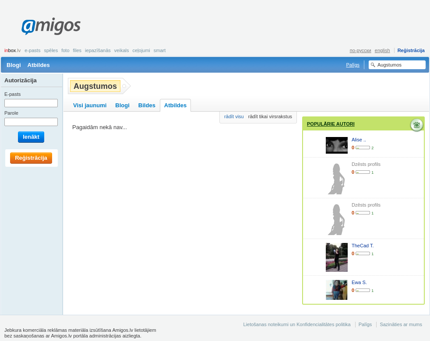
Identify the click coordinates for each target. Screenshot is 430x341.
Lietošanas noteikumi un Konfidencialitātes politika (296, 324)
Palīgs (353, 64)
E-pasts (32, 50)
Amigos (51, 26)
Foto (65, 50)
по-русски (360, 50)
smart (160, 50)
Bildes (146, 105)
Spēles (51, 50)
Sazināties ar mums (401, 324)
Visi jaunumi (89, 105)
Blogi (14, 65)
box (12, 50)
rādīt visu (234, 116)
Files (77, 50)
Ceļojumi (141, 50)
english (382, 50)
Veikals (121, 50)
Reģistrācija (411, 50)
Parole (11, 113)
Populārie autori (331, 124)
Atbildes (39, 65)
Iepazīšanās (98, 50)
